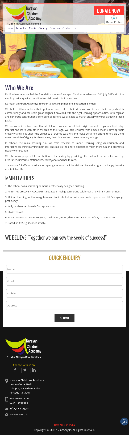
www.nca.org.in (19, 414)
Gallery (43, 28)
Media (32, 28)
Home (9, 28)
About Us (21, 28)
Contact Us (69, 28)
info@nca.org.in (19, 408)
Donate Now (108, 10)
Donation (54, 28)
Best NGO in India (64, 425)
